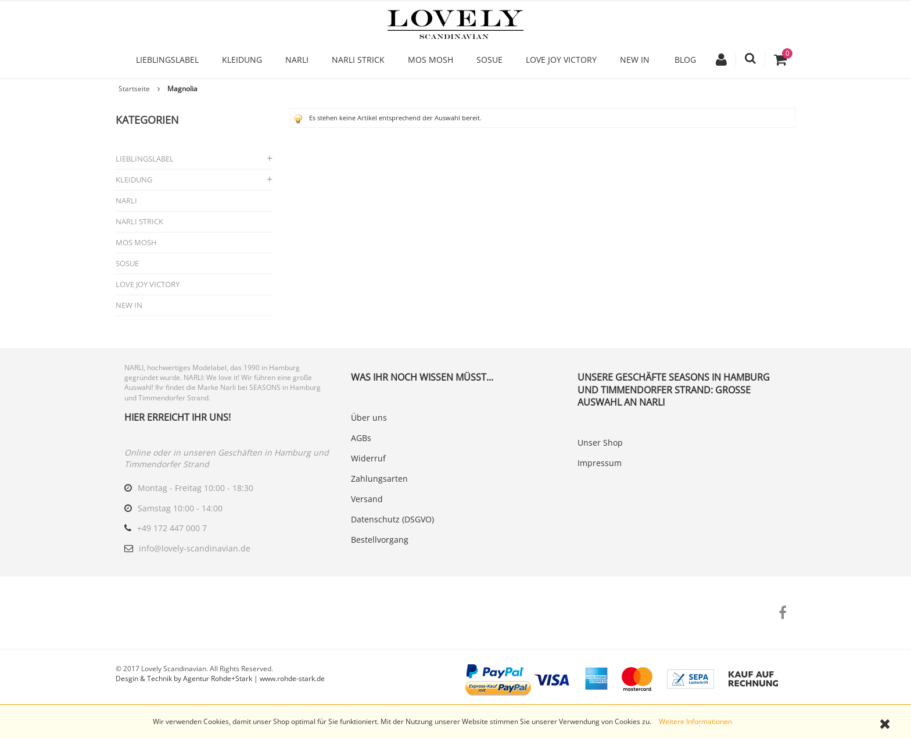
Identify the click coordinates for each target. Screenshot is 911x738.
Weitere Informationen (695, 721)
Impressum (600, 462)
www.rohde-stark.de (292, 678)
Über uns (369, 417)
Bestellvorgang (379, 539)
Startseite (134, 89)
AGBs (361, 437)
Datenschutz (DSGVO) (392, 519)
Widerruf (368, 458)
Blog (685, 59)
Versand (367, 498)
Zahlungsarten (379, 478)
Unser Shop (600, 442)
